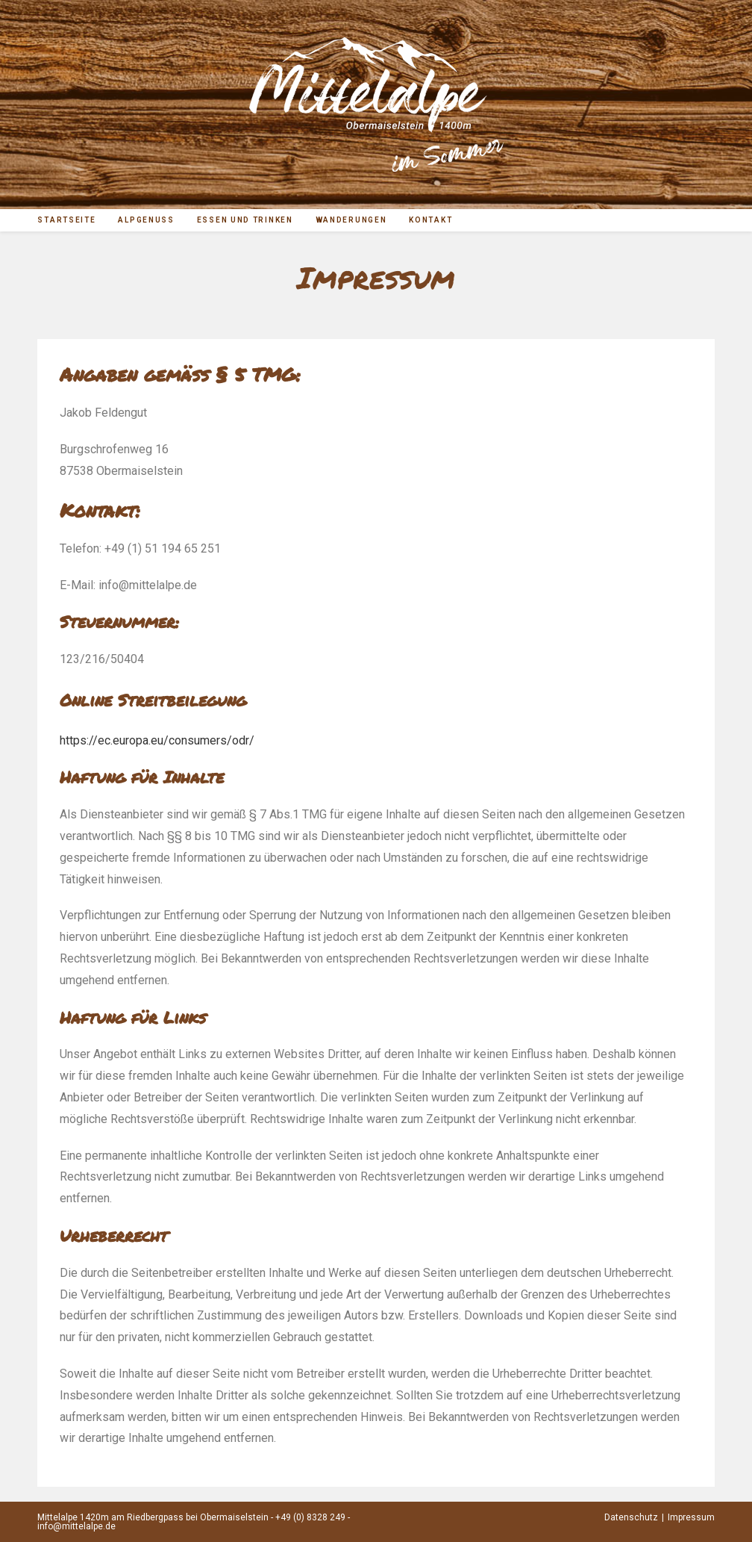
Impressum (691, 1517)
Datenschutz (631, 1517)
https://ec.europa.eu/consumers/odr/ (157, 740)
